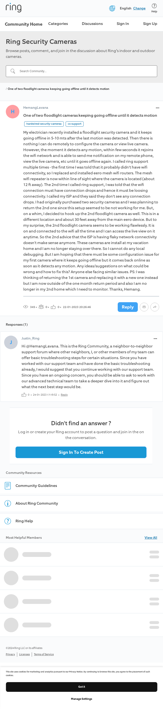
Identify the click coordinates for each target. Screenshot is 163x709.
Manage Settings (81, 699)
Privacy (10, 654)
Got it (81, 687)
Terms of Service (44, 654)
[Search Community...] (84, 71)
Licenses (24, 654)
